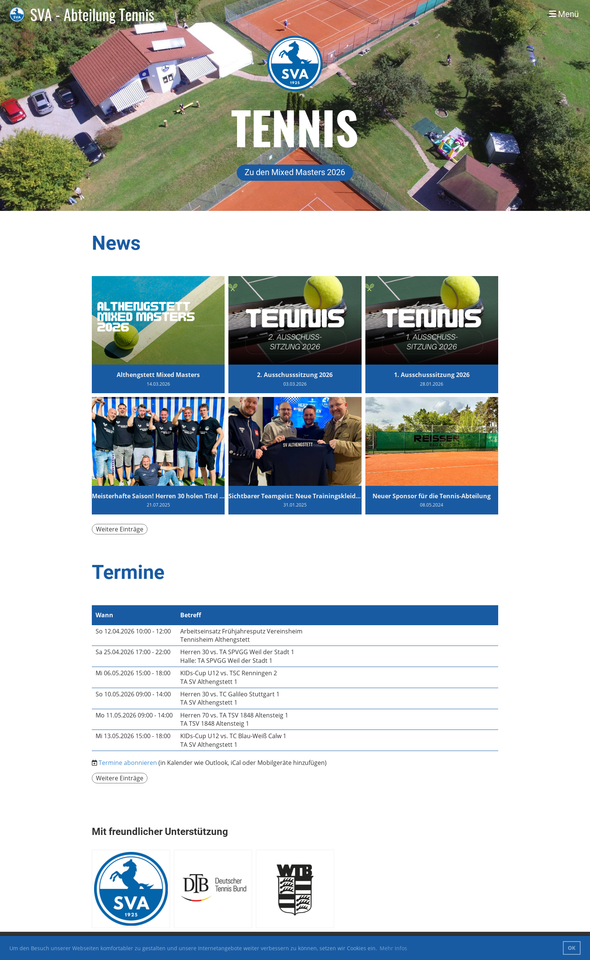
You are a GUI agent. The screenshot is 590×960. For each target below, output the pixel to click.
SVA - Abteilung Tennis (92, 14)
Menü (564, 14)
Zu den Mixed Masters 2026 (295, 172)
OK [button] (571, 947)
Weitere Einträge (119, 529)
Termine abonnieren (128, 763)
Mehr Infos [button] (393, 948)
